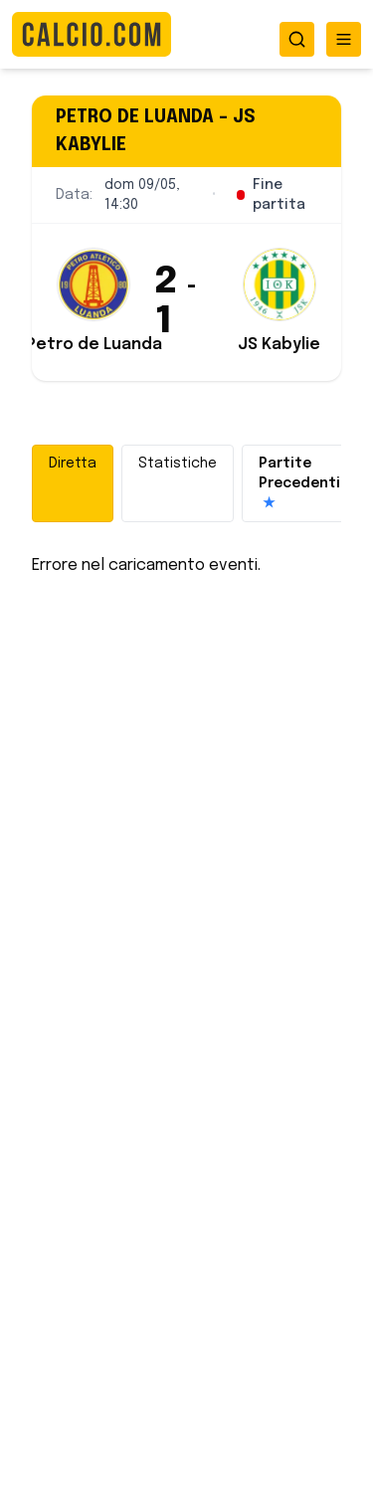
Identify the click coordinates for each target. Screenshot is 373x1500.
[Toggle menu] (343, 39)
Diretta (72, 463)
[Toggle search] (297, 39)
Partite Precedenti (299, 485)
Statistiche (177, 463)
